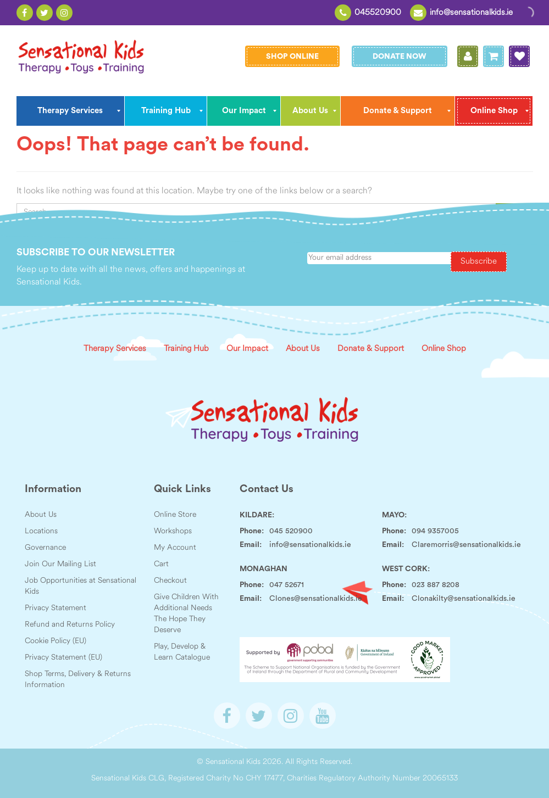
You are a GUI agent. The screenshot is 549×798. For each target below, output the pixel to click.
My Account (175, 548)
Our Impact (247, 349)
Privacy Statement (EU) (63, 658)
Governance (45, 548)
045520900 (377, 13)
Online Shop (444, 349)
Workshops (173, 531)
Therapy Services (115, 349)
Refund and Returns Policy (70, 625)
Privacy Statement (55, 608)
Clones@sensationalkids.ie (315, 598)
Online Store (175, 515)
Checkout (170, 581)
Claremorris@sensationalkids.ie (466, 545)
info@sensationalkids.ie (471, 13)
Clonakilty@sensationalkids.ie (463, 598)
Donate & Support (370, 349)
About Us (303, 349)
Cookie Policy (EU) (55, 641)
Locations (41, 531)
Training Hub (186, 349)
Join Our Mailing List (60, 564)
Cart (161, 564)
